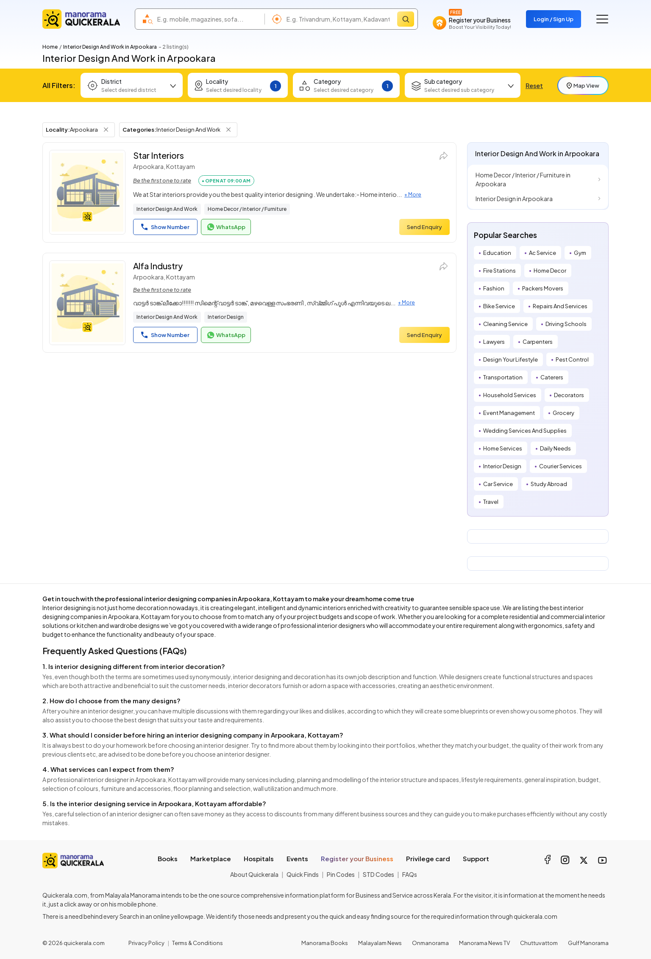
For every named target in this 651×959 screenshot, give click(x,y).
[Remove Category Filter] (228, 129)
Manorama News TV (484, 943)
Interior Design (226, 317)
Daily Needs (555, 448)
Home (50, 47)
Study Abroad (549, 484)
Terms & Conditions (197, 943)
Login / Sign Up (553, 19)
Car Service (498, 484)
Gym (580, 252)
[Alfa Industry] (87, 302)
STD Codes (378, 874)
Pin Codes (341, 874)
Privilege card (428, 858)
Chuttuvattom (539, 943)
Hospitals (259, 858)
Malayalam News (380, 943)
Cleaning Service (505, 324)
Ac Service (542, 252)
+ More (412, 194)
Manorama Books (324, 943)
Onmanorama (430, 943)
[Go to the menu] (602, 19)
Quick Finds (303, 874)
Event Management (509, 412)
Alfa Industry (158, 265)
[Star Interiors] (87, 192)
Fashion (493, 288)
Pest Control (572, 359)
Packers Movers (542, 288)
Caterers (551, 377)
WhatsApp (225, 227)
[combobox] (208, 19)
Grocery (563, 412)
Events (297, 858)
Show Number (165, 227)
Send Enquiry (424, 227)
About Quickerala (254, 874)
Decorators (569, 395)
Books (168, 858)
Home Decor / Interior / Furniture (247, 209)
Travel (490, 501)
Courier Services (560, 466)
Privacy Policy (146, 943)
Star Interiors (158, 155)
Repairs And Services (560, 306)
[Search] (405, 19)
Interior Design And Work (167, 209)
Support (476, 858)
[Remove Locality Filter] (106, 129)
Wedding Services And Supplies (525, 430)
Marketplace (210, 858)
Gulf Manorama (588, 943)
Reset (534, 85)
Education (497, 252)
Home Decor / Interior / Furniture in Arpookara (523, 179)
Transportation (503, 377)
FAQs (409, 874)
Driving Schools (566, 324)
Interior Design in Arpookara (514, 198)
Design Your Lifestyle (510, 359)
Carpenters (538, 341)
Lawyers (494, 341)
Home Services (502, 448)
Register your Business (357, 858)
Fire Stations (499, 270)
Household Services (509, 395)
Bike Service (499, 306)
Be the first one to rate (162, 180)
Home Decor (550, 270)
